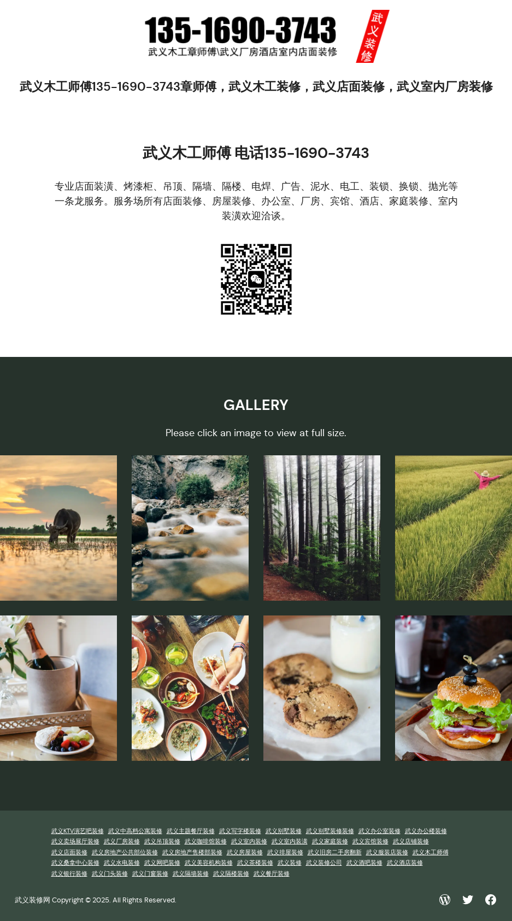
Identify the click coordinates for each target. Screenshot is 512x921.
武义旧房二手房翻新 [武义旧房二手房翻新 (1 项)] (335, 852)
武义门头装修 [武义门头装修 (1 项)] (110, 873)
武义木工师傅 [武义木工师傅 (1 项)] (431, 852)
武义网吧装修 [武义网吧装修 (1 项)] (162, 862)
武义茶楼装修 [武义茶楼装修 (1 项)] (255, 862)
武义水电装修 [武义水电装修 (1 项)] (122, 862)
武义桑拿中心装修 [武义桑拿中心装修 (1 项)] (75, 862)
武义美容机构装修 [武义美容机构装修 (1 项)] (209, 862)
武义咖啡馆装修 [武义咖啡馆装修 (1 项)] (206, 841)
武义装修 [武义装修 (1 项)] (290, 862)
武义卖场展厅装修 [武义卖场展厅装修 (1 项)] (75, 841)
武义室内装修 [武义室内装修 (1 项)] (249, 841)
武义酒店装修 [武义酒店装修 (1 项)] (405, 862)
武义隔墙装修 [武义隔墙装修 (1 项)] (191, 873)
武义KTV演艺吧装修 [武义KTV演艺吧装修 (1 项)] (77, 831)
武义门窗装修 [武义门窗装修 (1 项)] (150, 873)
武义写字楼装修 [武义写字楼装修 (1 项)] (240, 831)
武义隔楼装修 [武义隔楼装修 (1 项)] (231, 873)
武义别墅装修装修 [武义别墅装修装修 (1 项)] (330, 831)
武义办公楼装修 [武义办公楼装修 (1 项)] (426, 831)
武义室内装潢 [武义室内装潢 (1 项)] (290, 841)
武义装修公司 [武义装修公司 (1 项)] (324, 862)
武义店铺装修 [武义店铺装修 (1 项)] (411, 841)
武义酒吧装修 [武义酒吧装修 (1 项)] (364, 862)
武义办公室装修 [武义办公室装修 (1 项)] (379, 831)
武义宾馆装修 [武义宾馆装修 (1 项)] (370, 841)
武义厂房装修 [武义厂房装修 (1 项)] (122, 841)
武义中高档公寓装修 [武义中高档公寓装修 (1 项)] (135, 831)
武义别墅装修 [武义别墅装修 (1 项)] (284, 831)
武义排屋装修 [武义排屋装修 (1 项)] (285, 852)
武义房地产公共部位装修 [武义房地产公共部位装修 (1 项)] (125, 852)
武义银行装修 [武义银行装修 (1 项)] (69, 873)
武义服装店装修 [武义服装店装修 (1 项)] (387, 852)
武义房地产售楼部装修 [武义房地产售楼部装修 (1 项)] (192, 852)
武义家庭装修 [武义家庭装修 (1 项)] (330, 841)
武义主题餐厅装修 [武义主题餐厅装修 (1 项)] (191, 831)
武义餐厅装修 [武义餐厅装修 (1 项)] (272, 873)
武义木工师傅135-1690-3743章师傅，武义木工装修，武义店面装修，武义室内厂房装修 (256, 86)
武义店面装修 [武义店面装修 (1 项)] (69, 852)
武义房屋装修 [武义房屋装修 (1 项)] (245, 852)
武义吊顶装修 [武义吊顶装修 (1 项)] (162, 841)
